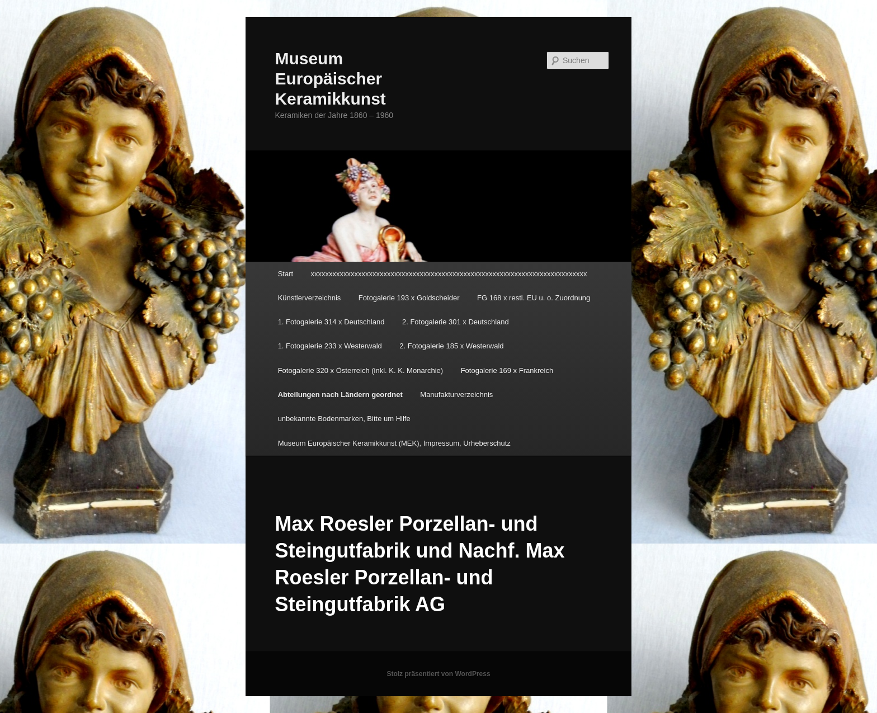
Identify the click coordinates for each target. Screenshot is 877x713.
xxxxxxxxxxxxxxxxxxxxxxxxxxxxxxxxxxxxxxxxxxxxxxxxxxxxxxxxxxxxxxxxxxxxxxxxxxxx (449, 274)
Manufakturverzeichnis (456, 394)
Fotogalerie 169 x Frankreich (507, 370)
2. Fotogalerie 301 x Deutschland (455, 322)
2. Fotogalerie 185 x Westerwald (451, 346)
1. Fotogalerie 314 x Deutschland (331, 322)
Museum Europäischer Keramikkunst (330, 78)
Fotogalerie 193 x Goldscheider (409, 298)
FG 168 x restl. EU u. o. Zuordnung (533, 298)
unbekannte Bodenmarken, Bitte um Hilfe (344, 418)
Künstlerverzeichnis (309, 298)
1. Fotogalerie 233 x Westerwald (330, 346)
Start (285, 274)
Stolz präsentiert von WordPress (438, 674)
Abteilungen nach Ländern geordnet (340, 394)
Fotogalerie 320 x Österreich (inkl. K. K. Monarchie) (361, 370)
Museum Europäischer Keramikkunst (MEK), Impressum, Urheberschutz (394, 443)
